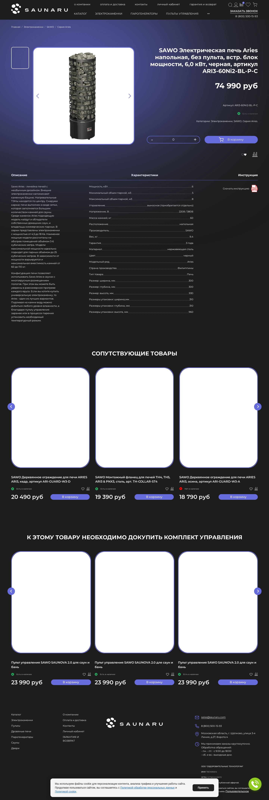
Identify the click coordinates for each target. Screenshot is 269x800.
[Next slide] (129, 96)
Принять (203, 787)
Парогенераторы (144, 13)
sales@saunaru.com (213, 717)
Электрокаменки (108, 13)
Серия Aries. (250, 121)
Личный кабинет (168, 4)
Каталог (80, 13)
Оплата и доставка (112, 4)
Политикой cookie (65, 791)
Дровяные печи (21, 731)
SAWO (50, 26)
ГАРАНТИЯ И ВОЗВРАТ (203, 4)
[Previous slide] (38, 96)
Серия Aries (64, 26)
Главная (15, 26)
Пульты (15, 725)
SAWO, (238, 121)
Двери (15, 748)
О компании (82, 4)
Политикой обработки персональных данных (147, 787)
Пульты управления (182, 13)
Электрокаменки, (222, 121)
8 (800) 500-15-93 (246, 16)
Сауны (15, 742)
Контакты (141, 4)
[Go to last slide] (11, 406)
